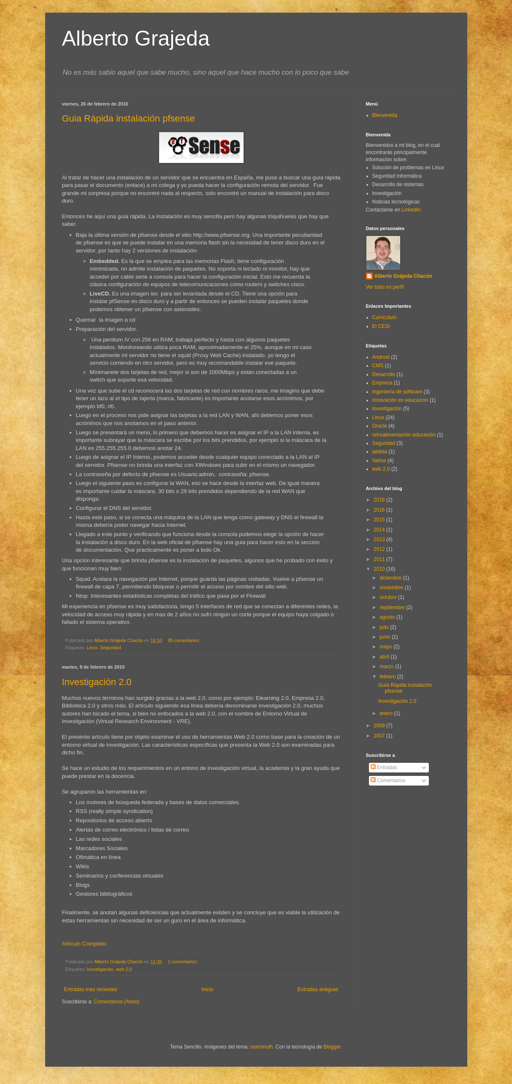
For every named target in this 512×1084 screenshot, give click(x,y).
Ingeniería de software (397, 392)
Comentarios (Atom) (116, 1002)
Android (381, 357)
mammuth (261, 1047)
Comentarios (388, 780)
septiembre (392, 607)
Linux (92, 647)
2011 (380, 559)
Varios (379, 460)
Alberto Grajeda (136, 38)
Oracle (379, 426)
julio (384, 627)
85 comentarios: (185, 640)
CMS (378, 366)
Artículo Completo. (85, 943)
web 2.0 (124, 969)
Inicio (207, 989)
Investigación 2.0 (97, 682)
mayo (386, 647)
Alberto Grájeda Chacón (403, 276)
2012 (380, 549)
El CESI (381, 326)
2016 (380, 510)
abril (384, 657)
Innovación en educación (400, 400)
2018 (380, 500)
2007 (380, 736)
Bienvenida (384, 115)
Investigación (100, 969)
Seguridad (110, 647)
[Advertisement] (404, 832)
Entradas (384, 767)
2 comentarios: (183, 961)
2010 (380, 569)
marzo (387, 666)
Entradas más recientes (90, 989)
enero (386, 713)
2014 (380, 530)
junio (385, 637)
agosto (387, 617)
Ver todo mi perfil (385, 287)
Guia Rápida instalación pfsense (128, 118)
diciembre (391, 578)
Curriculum (384, 317)
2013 (380, 539)
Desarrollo (384, 374)
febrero (388, 677)
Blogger (332, 1047)
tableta (379, 452)
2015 (380, 520)
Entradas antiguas (318, 989)
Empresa (382, 383)
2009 (380, 726)
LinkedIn (410, 210)
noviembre (391, 588)
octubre (388, 597)
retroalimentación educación (404, 435)
